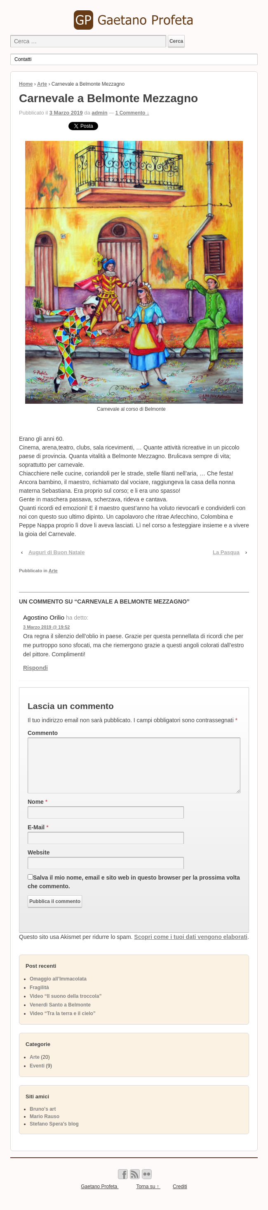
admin (99, 113)
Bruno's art (43, 1119)
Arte (42, 84)
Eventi (37, 1076)
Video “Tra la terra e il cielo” (63, 1023)
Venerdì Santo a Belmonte (60, 1015)
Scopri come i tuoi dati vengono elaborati (190, 946)
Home (26, 84)
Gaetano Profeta (99, 1196)
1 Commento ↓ (132, 113)
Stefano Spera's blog (54, 1134)
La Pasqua (226, 552)
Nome (36, 811)
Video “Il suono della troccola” (65, 1006)
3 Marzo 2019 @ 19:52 (46, 627)
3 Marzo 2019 (66, 113)
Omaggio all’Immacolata (58, 989)
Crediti (180, 1196)
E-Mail (36, 837)
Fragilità (39, 997)
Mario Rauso (44, 1126)
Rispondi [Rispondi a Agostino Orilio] (35, 668)
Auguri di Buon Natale (56, 552)
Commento (43, 733)
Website (38, 862)
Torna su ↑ (148, 1196)
